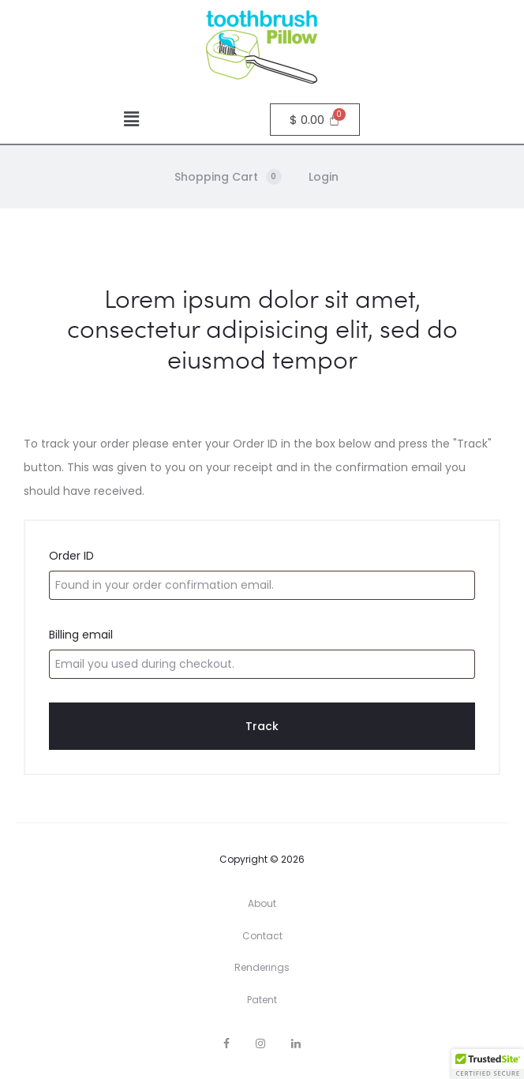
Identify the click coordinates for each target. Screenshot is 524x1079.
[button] (131, 119)
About (262, 903)
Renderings (262, 967)
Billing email (81, 635)
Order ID (71, 556)
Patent (262, 999)
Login (324, 177)
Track (262, 726)
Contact (262, 935)
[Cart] (315, 119)
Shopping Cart (228, 177)
